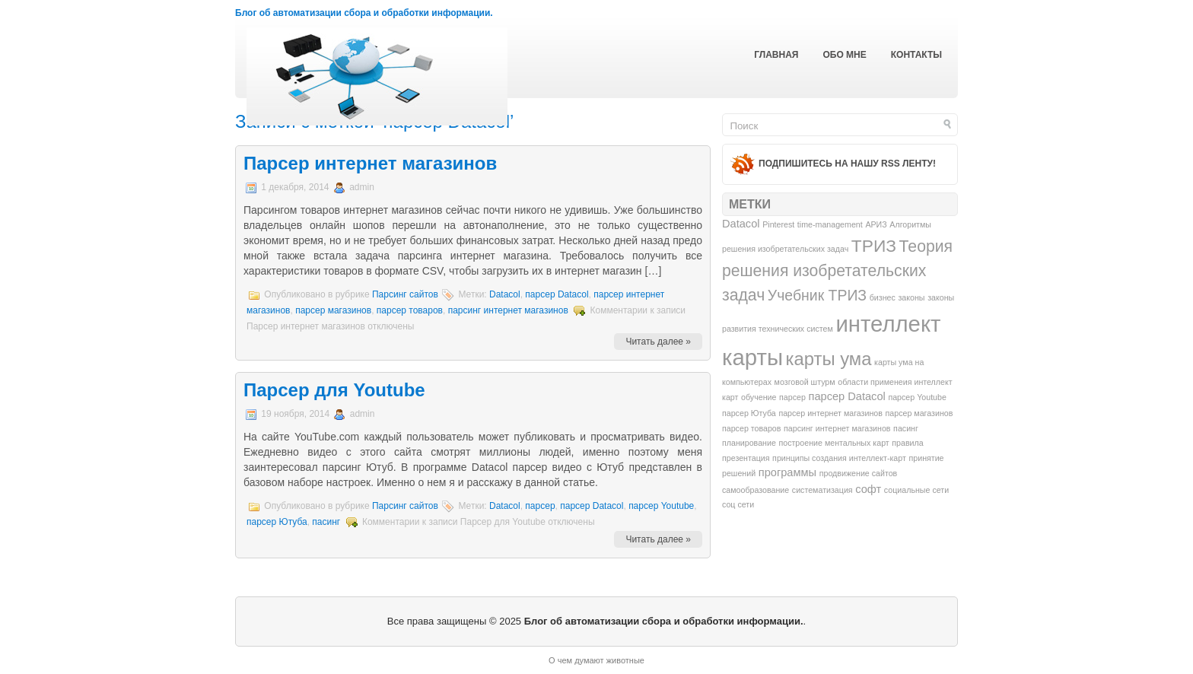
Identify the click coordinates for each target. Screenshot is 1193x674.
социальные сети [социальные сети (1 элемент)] (916, 489)
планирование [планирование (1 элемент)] (749, 442)
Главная (776, 54)
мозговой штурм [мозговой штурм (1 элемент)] (805, 381)
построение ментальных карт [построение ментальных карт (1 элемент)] (833, 442)
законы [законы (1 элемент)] (911, 297)
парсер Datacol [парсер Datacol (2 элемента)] (846, 396)
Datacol (504, 294)
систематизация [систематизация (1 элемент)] (822, 489)
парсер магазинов (333, 310)
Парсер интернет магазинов (370, 163)
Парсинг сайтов (405, 294)
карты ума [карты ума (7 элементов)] (829, 358)
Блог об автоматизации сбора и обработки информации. (364, 13)
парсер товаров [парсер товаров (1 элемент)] (751, 428)
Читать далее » (658, 341)
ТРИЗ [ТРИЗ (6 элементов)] (873, 246)
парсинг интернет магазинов (508, 310)
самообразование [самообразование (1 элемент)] (755, 489)
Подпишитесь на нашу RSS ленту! (847, 163)
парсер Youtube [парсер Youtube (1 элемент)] (917, 397)
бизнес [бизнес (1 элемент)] (883, 297)
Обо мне (844, 54)
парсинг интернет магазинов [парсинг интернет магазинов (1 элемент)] (837, 428)
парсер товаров (410, 310)
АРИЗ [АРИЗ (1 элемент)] (875, 224)
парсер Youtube (661, 506)
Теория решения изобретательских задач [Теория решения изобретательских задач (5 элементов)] (837, 270)
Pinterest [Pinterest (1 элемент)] (778, 224)
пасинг (326, 522)
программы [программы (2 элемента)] (787, 472)
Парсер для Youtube (334, 390)
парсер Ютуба (277, 522)
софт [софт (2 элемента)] (868, 489)
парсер (540, 506)
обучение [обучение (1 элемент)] (758, 397)
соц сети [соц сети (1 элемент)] (738, 504)
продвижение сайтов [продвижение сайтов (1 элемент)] (858, 473)
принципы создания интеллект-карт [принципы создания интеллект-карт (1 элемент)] (839, 458)
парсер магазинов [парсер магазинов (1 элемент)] (919, 413)
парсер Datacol (556, 294)
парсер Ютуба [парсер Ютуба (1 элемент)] (749, 413)
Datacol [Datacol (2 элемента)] (741, 224)
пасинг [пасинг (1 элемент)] (905, 428)
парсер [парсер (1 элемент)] (792, 397)
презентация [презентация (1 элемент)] (745, 458)
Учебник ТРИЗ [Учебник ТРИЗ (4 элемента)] (817, 295)
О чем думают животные (596, 660)
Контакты (916, 54)
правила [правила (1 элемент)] (907, 442)
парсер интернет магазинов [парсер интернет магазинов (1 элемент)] (830, 413)
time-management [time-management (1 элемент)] (830, 224)
